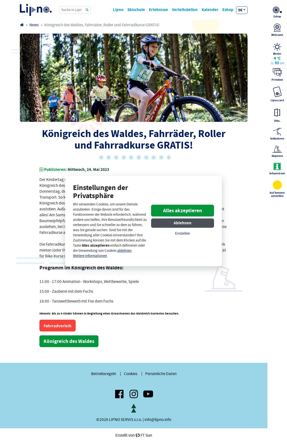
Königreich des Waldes (69, 341)
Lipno (118, 10)
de (240, 10)
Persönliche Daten (161, 373)
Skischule (136, 10)
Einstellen (182, 233)
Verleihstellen (185, 10)
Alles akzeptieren (182, 210)
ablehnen (124, 250)
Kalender (210, 10)
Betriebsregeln (103, 373)
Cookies (130, 373)
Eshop (227, 10)
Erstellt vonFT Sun (133, 435)
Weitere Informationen (90, 255)
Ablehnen (182, 223)
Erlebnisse (158, 10)
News (34, 24)
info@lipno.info (157, 419)
